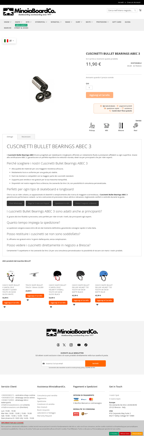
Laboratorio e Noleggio (46, 413)
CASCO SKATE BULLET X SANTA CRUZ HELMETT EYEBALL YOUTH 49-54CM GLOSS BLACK (57, 289)
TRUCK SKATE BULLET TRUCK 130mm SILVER (34, 286)
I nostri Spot (114, 395)
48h (107, 127)
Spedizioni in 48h (62, 203)
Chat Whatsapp (15, 203)
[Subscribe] (95, 363)
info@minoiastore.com (10, 407)
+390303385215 (7, 395)
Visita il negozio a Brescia (85, 203)
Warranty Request (44, 416)
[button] (4, 307)
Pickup (92, 127)
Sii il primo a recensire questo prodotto (102, 59)
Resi (135, 127)
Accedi (121, 2)
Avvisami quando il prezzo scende (100, 77)
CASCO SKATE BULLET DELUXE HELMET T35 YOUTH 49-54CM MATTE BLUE (104, 288)
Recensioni (26, 137)
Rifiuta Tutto (124, 433)
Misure (121, 127)
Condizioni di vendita (45, 404)
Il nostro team (114, 399)
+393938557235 (7, 397)
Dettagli (10, 137)
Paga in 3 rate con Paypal (38, 203)
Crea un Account (133, 2)
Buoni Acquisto (43, 410)
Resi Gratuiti (42, 407)
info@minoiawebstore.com (12, 405)
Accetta (114, 433)
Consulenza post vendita (47, 395)
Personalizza (136, 433)
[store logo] (29, 11)
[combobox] (122, 10)
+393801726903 (7, 400)
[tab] (9, 136)
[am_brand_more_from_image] (10, 282)
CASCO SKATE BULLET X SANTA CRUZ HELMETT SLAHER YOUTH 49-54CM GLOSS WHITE (11, 289)
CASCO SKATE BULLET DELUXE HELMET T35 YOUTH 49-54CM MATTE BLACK (80, 288)
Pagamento (41, 398)
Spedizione (41, 401)
